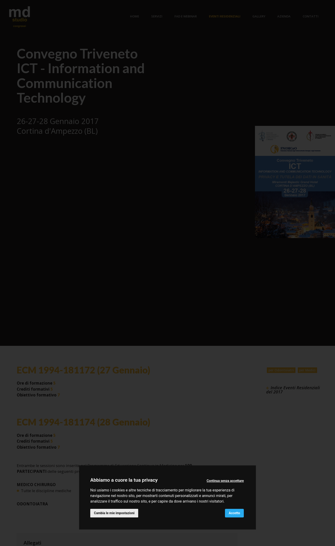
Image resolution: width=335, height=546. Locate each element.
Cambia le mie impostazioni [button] (114, 513)
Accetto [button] (234, 513)
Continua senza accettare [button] (225, 481)
